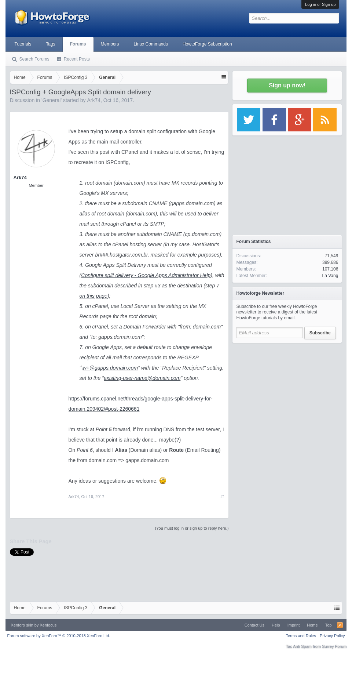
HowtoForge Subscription (207, 44)
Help (276, 625)
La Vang (330, 275)
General (52, 100)
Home (312, 625)
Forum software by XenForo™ (58, 636)
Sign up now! (287, 85)
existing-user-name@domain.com (142, 378)
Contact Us (254, 625)
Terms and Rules (301, 636)
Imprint (293, 625)
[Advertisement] (287, 393)
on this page (93, 296)
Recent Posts (77, 59)
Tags (50, 44)
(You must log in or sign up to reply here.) (192, 528)
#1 (222, 496)
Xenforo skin (22, 625)
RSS (340, 625)
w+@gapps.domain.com (110, 368)
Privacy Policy (332, 636)
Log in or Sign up (320, 4)
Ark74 (93, 100)
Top (328, 625)
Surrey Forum (334, 646)
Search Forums (34, 59)
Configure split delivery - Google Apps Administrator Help (145, 275)
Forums (78, 44)
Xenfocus (48, 625)
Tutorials (23, 44)
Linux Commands (151, 44)
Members (110, 44)
